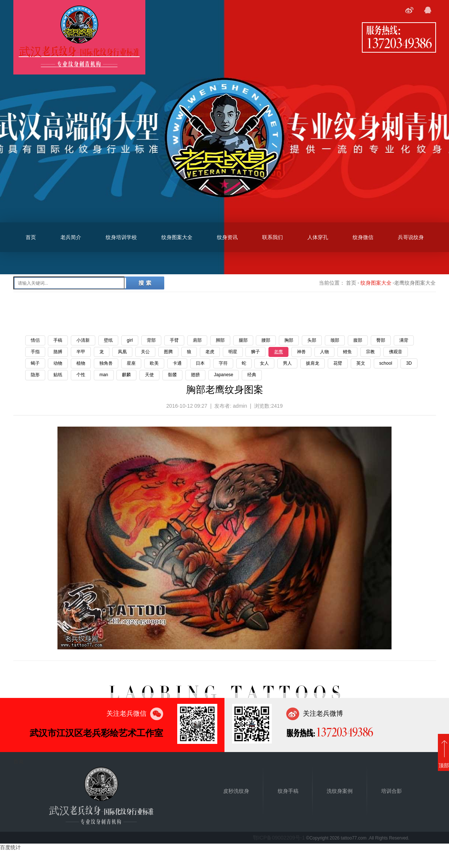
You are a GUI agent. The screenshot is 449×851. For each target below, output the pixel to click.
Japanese (223, 374)
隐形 (35, 374)
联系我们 (272, 237)
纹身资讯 (227, 237)
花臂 (337, 363)
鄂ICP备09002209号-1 (279, 838)
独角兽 (106, 363)
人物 (324, 351)
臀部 (380, 340)
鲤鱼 (347, 351)
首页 (31, 237)
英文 (360, 363)
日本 (200, 363)
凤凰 (122, 351)
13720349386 (399, 42)
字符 (223, 363)
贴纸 (57, 374)
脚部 (220, 340)
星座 (131, 363)
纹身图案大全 (176, 237)
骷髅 (172, 374)
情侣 (35, 340)
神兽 (301, 351)
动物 (57, 363)
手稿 (57, 340)
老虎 (209, 351)
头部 (311, 340)
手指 (35, 351)
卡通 (177, 363)
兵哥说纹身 (411, 237)
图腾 (168, 351)
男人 (287, 363)
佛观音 (395, 351)
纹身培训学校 (121, 237)
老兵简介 (70, 237)
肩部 (197, 340)
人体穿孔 (317, 237)
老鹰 (278, 351)
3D (409, 363)
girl (130, 340)
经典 (251, 374)
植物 (80, 363)
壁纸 (108, 340)
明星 (232, 351)
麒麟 (126, 374)
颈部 (334, 340)
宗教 (370, 351)
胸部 (288, 340)
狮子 (255, 351)
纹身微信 (363, 237)
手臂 (174, 340)
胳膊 (57, 351)
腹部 (357, 340)
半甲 (80, 351)
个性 (80, 374)
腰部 (265, 340)
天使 (149, 374)
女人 (264, 363)
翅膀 (195, 374)
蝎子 (35, 363)
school (385, 363)
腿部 (243, 340)
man (103, 374)
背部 (151, 340)
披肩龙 (312, 363)
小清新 (83, 340)
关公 (145, 351)
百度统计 (10, 847)
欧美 (154, 363)
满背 (403, 340)
